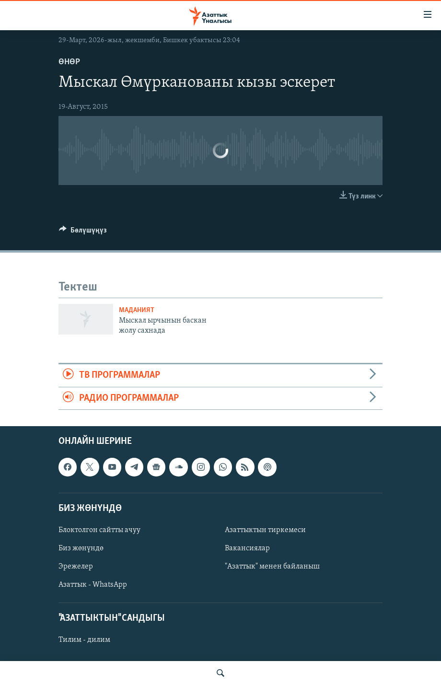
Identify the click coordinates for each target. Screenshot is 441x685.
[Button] (83, 232)
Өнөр (69, 62)
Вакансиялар (247, 548)
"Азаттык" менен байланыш (272, 566)
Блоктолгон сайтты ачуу (99, 530)
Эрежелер (75, 566)
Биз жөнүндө (81, 548)
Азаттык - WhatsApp (92, 585)
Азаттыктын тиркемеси (265, 530)
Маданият (136, 310)
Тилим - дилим (84, 640)
